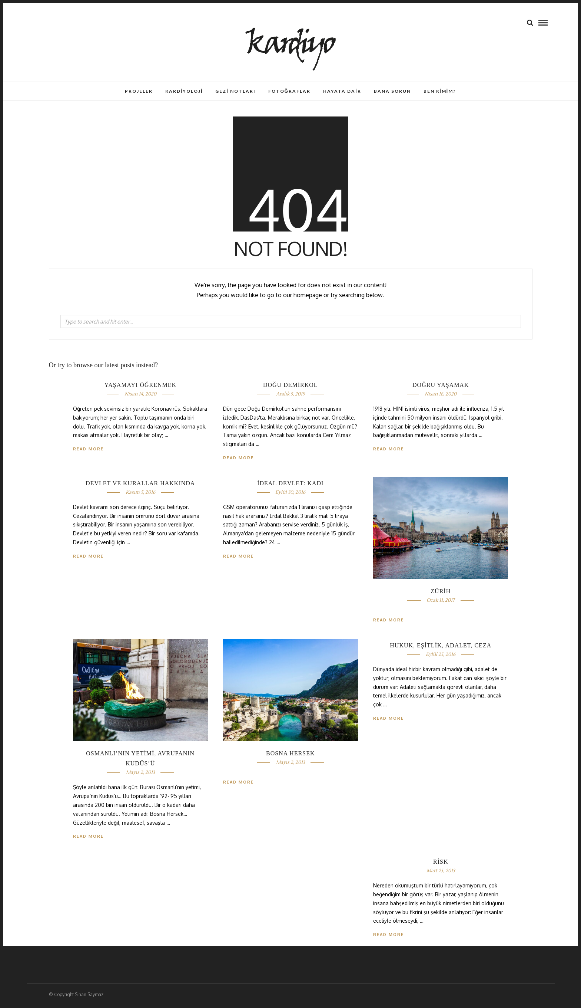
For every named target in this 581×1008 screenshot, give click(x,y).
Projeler (139, 91)
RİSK (440, 864)
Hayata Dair (342, 91)
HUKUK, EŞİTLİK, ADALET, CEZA (440, 647)
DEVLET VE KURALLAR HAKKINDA (140, 485)
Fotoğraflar (289, 91)
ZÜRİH (441, 593)
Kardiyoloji (184, 91)
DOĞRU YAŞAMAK (440, 387)
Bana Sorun (392, 91)
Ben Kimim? (440, 91)
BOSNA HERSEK (290, 755)
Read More (388, 451)
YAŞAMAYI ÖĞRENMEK (140, 387)
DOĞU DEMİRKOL (290, 387)
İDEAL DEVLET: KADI (290, 485)
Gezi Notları (235, 91)
